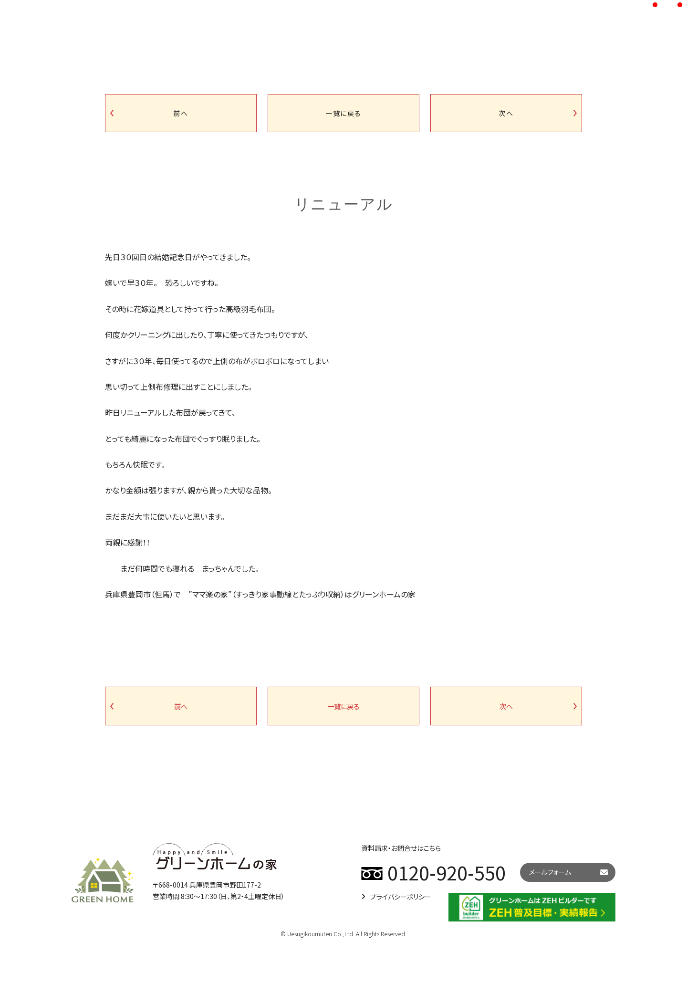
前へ (180, 113)
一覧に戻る (343, 113)
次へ (506, 113)
